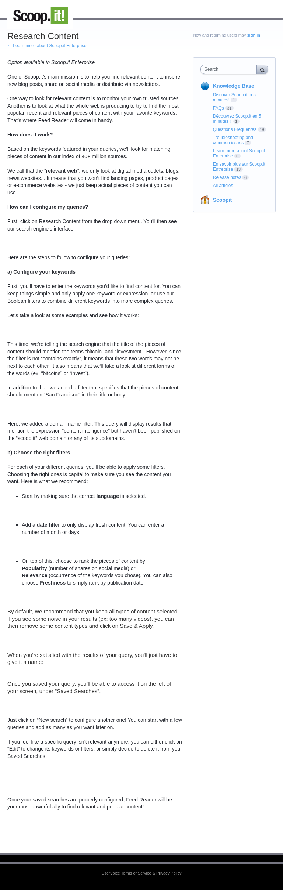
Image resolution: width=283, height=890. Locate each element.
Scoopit (222, 200)
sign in (253, 35)
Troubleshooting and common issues (233, 140)
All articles (223, 185)
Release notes (227, 177)
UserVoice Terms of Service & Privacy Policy (142, 873)
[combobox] (230, 69)
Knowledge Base (233, 86)
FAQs (218, 108)
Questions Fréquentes (234, 129)
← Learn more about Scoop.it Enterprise (47, 45)
